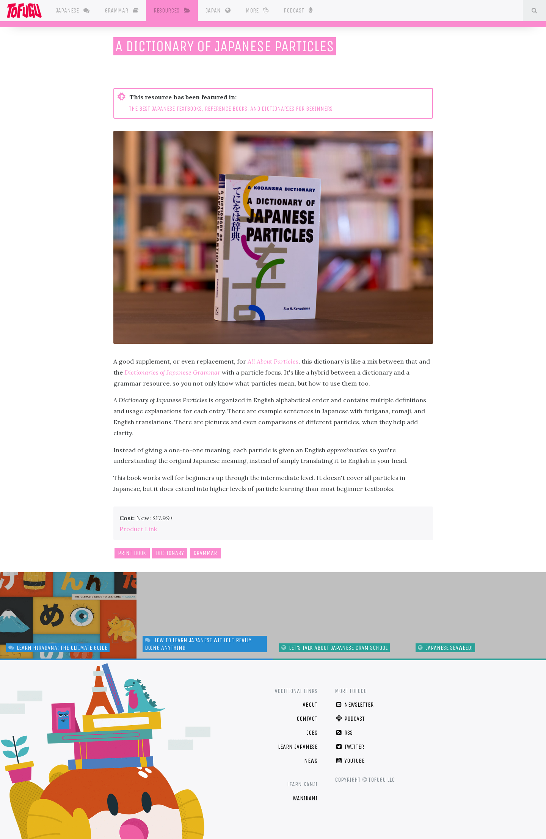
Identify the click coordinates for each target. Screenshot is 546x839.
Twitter (349, 746)
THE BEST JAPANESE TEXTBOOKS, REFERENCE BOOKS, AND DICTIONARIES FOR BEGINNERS (231, 108)
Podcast (299, 10)
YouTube (349, 760)
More (259, 10)
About (310, 704)
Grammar (123, 10)
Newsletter (354, 704)
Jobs (311, 732)
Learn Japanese (297, 746)
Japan (219, 10)
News (310, 760)
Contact (307, 718)
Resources (173, 10)
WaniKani (305, 798)
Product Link (138, 529)
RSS (344, 732)
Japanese (74, 10)
